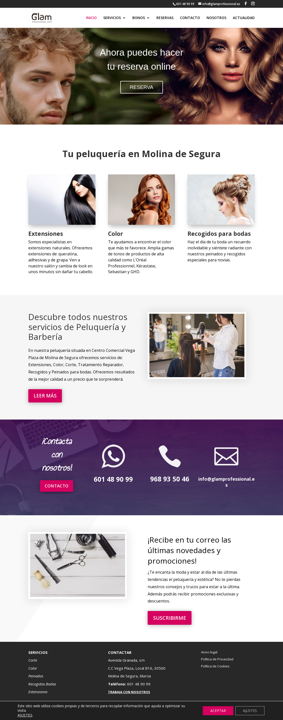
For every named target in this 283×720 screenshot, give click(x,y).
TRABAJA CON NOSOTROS (129, 692)
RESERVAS (164, 18)
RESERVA (141, 87)
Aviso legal (209, 652)
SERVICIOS (112, 18)
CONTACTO (190, 18)
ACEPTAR (218, 710)
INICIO (91, 18)
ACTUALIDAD (244, 18)
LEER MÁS (45, 395)
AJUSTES (250, 710)
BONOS (138, 18)
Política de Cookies (215, 666)
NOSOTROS (216, 18)
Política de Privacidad (217, 659)
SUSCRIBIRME (169, 617)
